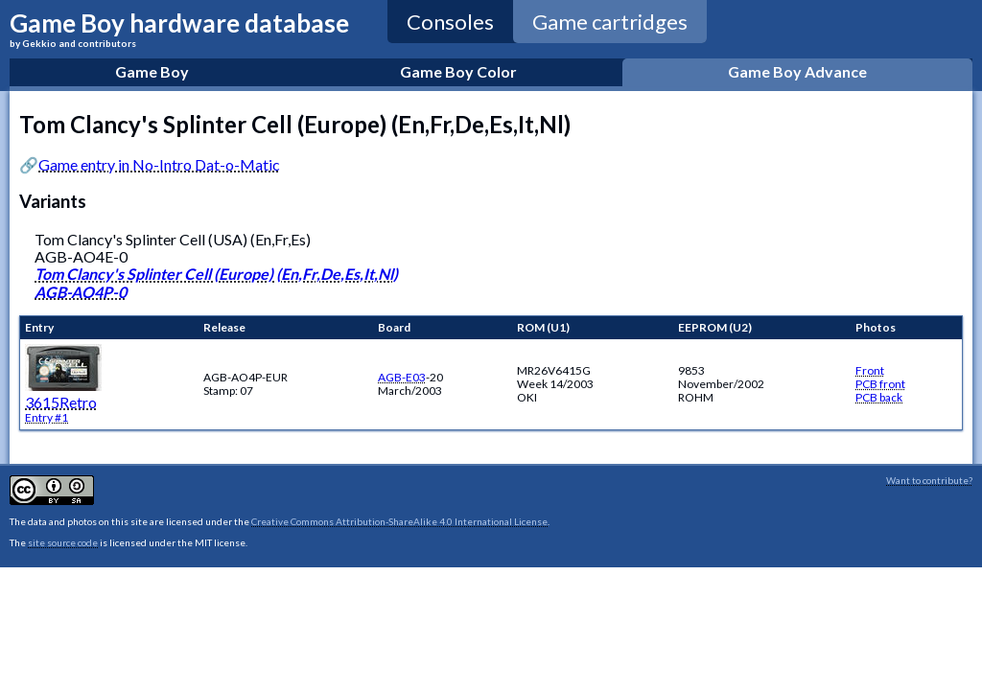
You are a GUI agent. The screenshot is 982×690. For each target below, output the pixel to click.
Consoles (450, 21)
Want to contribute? (929, 480)
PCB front (880, 384)
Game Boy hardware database (179, 28)
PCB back (878, 397)
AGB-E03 (402, 377)
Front (869, 370)
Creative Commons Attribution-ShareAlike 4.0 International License (399, 521)
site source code (63, 542)
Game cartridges (610, 21)
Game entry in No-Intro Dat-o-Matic (159, 164)
